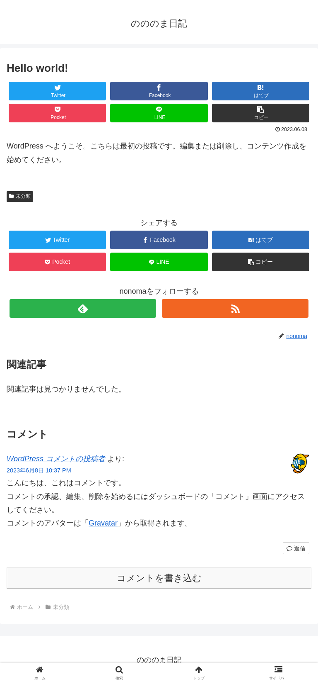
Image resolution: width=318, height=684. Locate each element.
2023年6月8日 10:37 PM (39, 470)
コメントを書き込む (159, 578)
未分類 (20, 196)
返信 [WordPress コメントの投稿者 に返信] (296, 548)
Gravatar (103, 523)
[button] (261, 113)
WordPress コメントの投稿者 (56, 459)
